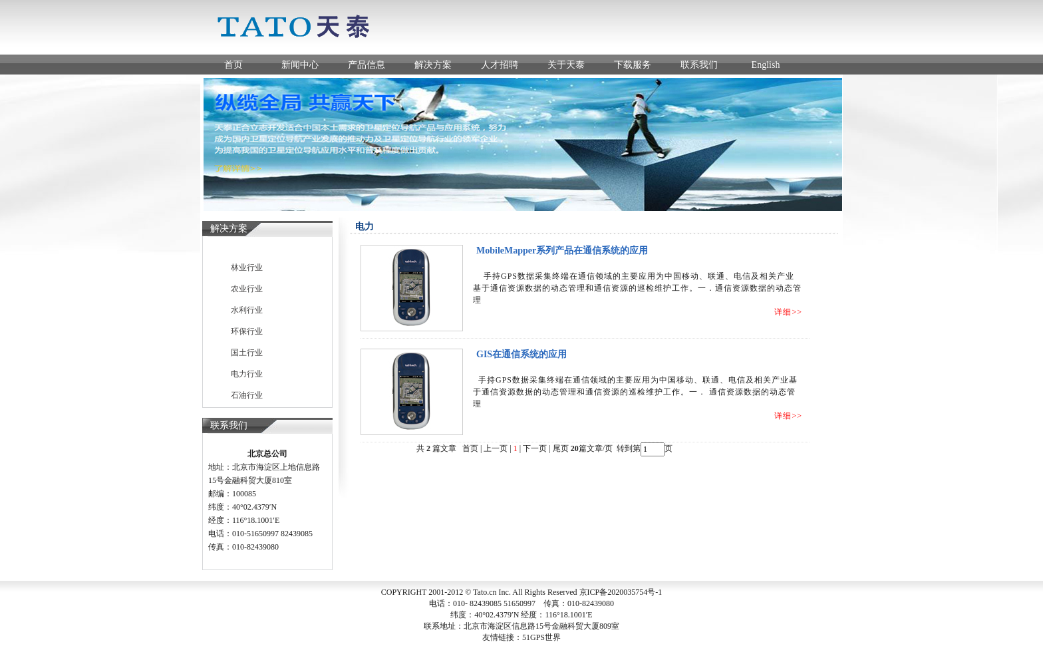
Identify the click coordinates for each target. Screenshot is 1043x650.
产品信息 (366, 65)
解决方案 (433, 65)
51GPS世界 (541, 637)
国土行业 (247, 352)
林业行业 (247, 267)
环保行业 (247, 331)
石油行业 (247, 395)
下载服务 (632, 65)
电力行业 (247, 374)
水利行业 (247, 310)
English (766, 65)
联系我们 (699, 65)
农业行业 (247, 288)
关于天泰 (566, 65)
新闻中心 (300, 65)
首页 (233, 65)
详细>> (788, 312)
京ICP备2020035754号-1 (621, 592)
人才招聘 (499, 65)
